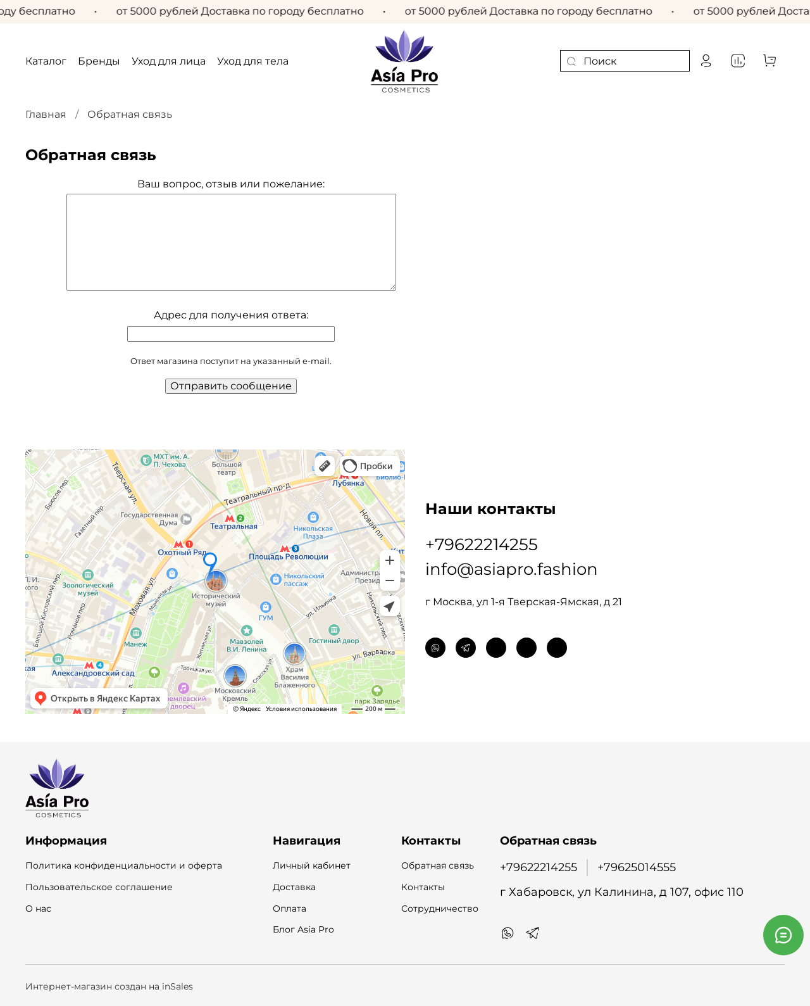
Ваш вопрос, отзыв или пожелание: (231, 184)
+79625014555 (636, 867)
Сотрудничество (439, 908)
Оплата (289, 908)
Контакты (423, 887)
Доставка (294, 887)
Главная (45, 114)
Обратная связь (437, 865)
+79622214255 (481, 544)
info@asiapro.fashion (511, 569)
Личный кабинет (312, 865)
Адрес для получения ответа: (231, 315)
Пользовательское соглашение (99, 887)
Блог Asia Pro (303, 929)
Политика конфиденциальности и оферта (123, 865)
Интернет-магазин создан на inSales (109, 986)
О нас (38, 908)
